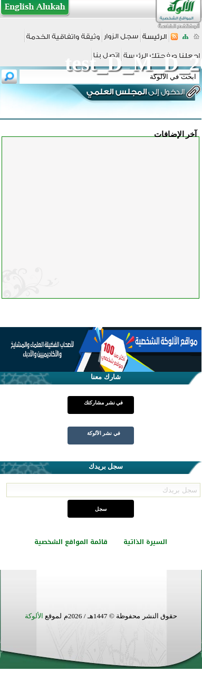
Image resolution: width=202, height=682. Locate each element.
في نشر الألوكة (103, 433)
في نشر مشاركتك (103, 403)
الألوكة (34, 616)
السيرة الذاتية (145, 542)
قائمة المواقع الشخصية (71, 542)
